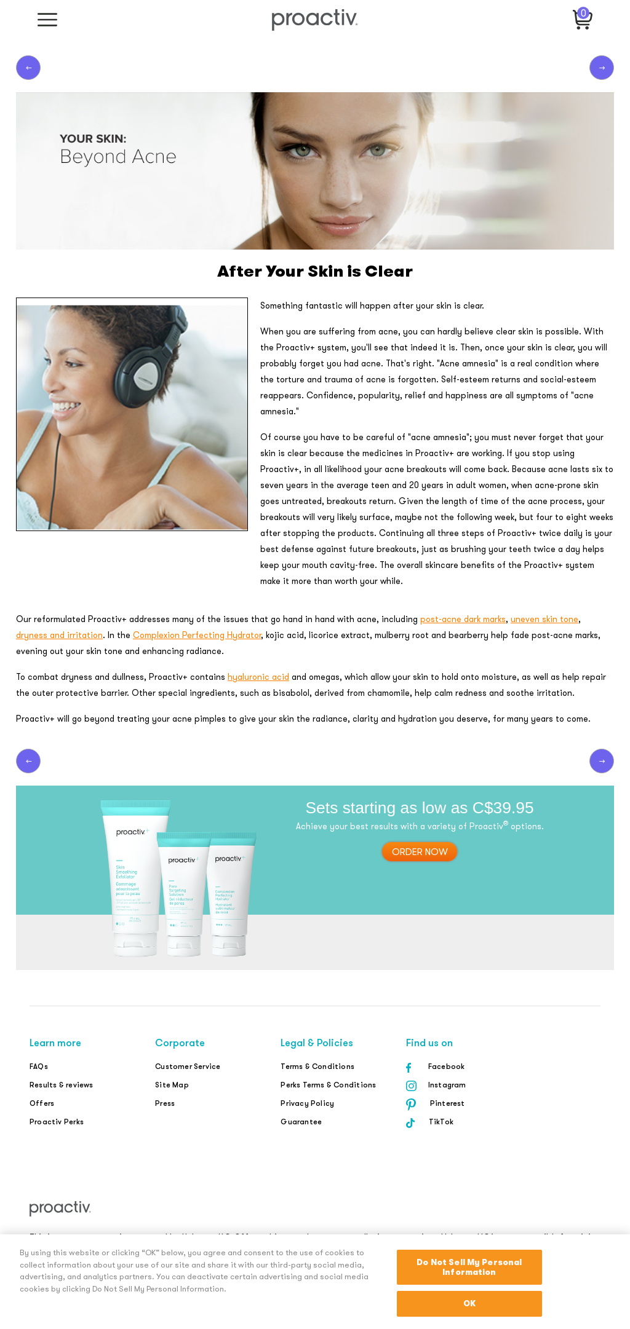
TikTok (441, 1121)
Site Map (172, 1084)
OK (469, 1303)
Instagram (447, 1084)
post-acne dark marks (463, 619)
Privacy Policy (307, 1103)
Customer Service (187, 1066)
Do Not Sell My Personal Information (469, 1267)
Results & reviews (62, 1084)
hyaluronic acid (258, 676)
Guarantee (301, 1121)
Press (165, 1103)
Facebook (446, 1066)
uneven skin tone (544, 619)
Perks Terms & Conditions (328, 1084)
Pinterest (447, 1103)
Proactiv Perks (57, 1121)
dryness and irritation (59, 635)
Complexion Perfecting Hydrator (197, 635)
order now (420, 852)
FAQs (39, 1066)
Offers (42, 1103)
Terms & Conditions (317, 1066)
